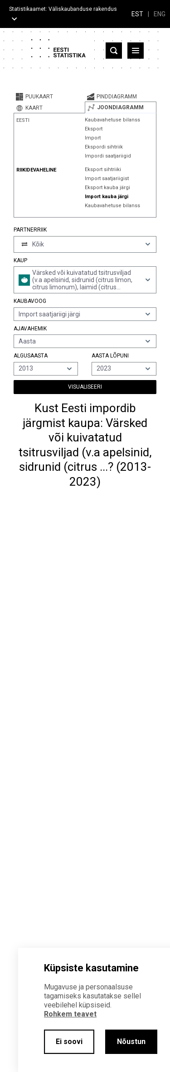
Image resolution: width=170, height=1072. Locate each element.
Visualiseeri (85, 387)
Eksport (93, 129)
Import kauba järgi (106, 197)
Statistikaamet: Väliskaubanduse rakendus (63, 9)
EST (137, 14)
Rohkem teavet (70, 1014)
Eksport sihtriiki (103, 169)
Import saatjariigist (107, 178)
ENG (159, 14)
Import (93, 138)
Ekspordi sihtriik (104, 147)
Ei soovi (69, 1041)
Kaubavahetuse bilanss (112, 120)
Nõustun (131, 1041)
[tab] (49, 96)
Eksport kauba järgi (107, 187)
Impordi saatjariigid (108, 156)
